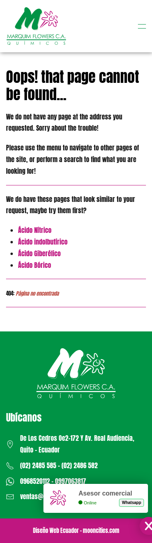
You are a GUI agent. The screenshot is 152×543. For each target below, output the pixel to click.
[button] (142, 26)
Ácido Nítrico (34, 230)
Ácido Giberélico (39, 253)
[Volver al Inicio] (36, 26)
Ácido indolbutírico (43, 242)
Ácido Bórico (34, 265)
